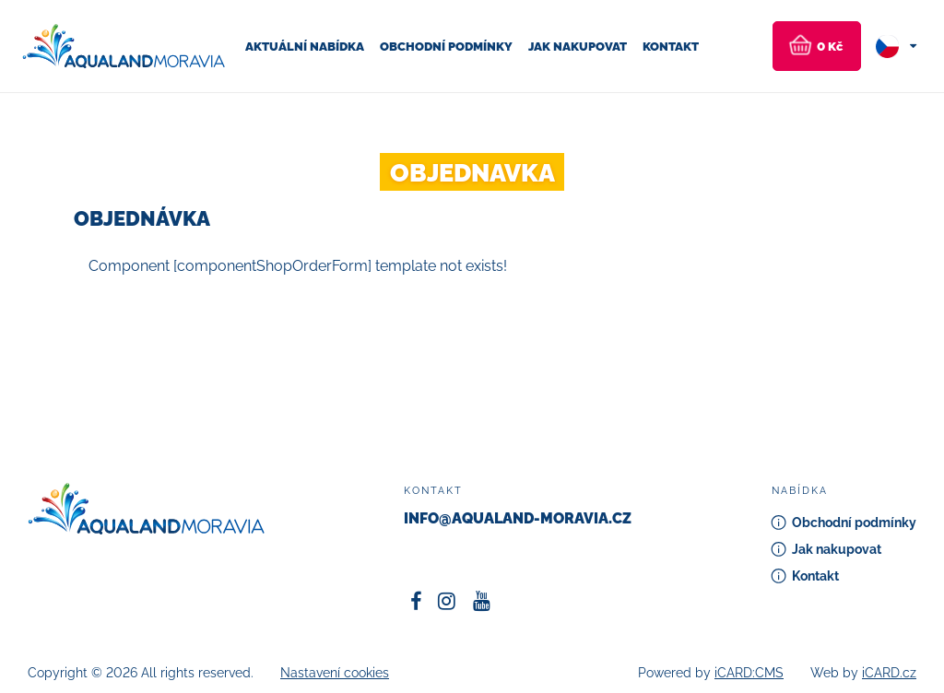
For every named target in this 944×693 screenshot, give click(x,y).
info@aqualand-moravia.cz (517, 518)
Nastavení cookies (334, 672)
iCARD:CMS (749, 672)
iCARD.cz (889, 672)
